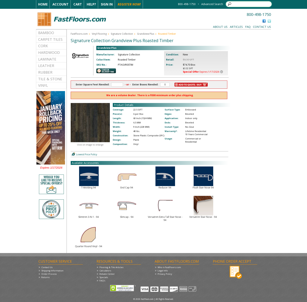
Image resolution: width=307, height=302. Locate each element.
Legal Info (163, 270)
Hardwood (49, 52)
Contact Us (262, 27)
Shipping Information (52, 270)
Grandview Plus (145, 33)
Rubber (45, 72)
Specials (103, 277)
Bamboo (46, 32)
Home (43, 4)
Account (60, 4)
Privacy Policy (165, 273)
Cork (43, 45)
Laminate (47, 59)
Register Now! (129, 4)
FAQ (248, 27)
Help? (91, 4)
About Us (220, 27)
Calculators (105, 270)
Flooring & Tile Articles (111, 267)
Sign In (107, 4)
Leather (46, 65)
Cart (77, 4)
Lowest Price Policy (86, 154)
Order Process (49, 273)
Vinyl (43, 85)
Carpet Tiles (50, 39)
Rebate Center (107, 273)
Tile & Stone (50, 78)
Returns (45, 277)
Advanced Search (212, 4)
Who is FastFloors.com (169, 267)
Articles (236, 27)
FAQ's (102, 280)
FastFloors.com (79, 33)
